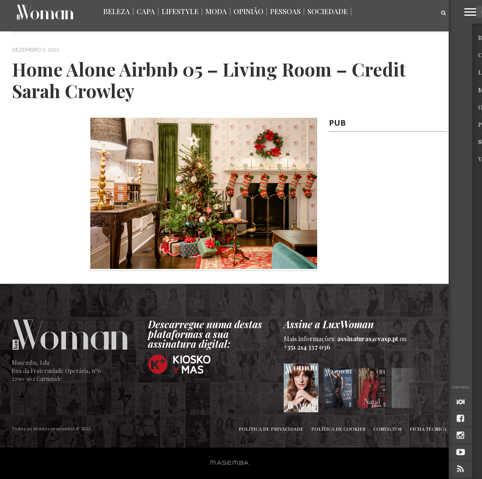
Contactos (387, 429)
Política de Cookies (338, 429)
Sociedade (327, 11)
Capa (146, 11)
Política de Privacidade (271, 429)
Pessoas (285, 11)
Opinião (248, 11)
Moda (216, 11)
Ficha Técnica (428, 429)
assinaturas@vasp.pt (367, 339)
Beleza (116, 11)
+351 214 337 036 (307, 347)
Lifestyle (180, 11)
